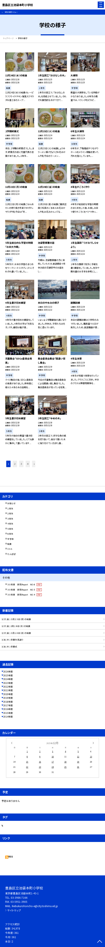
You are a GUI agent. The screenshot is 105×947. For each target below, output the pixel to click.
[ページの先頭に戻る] (99, 942)
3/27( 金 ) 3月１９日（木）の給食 (16, 626)
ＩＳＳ (9, 548)
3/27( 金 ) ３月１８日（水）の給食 (16, 632)
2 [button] (14, 463)
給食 (9, 543)
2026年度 (8, 671)
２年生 (10, 513)
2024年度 (8, 679)
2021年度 (8, 690)
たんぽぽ (11, 554)
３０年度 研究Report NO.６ (24, 584)
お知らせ (11, 503)
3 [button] (21, 463)
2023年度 (8, 683)
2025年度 (8, 675)
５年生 (10, 528)
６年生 (10, 533)
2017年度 (8, 705)
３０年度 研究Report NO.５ (24, 589)
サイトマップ (14, 910)
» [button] (34, 463)
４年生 (10, 523)
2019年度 (8, 697)
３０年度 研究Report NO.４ (24, 594)
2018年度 (8, 701)
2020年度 (8, 694)
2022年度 (8, 686)
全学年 (10, 538)
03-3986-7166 (19, 897)
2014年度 (8, 716)
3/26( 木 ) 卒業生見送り (12, 639)
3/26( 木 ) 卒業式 (9, 646)
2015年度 (8, 713)
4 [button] (27, 463)
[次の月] (93, 742)
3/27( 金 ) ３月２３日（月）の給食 (16, 619)
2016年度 (8, 709)
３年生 (10, 518)
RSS (10, 856)
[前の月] (11, 742)
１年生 (10, 508)
